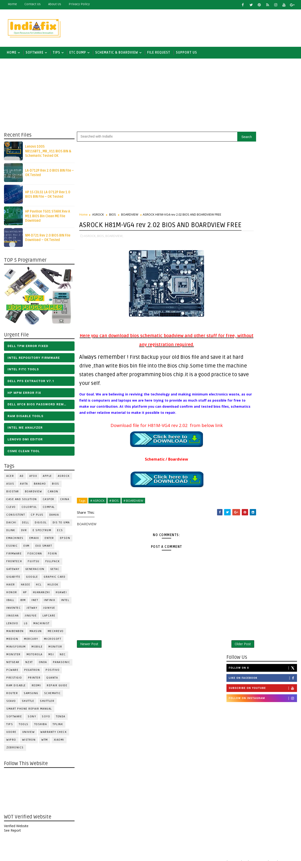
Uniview (28, 734)
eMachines (14, 540)
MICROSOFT (52, 641)
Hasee (25, 587)
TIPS (56, 54)
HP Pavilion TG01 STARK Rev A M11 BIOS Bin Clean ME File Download (47, 218)
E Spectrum (41, 532)
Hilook (52, 587)
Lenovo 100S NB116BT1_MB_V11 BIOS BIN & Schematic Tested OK (48, 153)
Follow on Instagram (263, 178)
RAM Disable (15, 688)
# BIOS (113, 519)
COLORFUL (28, 509)
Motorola (34, 657)
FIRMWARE (13, 556)
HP (25, 594)
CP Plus (36, 517)
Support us (186, 54)
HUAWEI (60, 594)
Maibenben (14, 633)
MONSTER (13, 657)
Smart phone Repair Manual (28, 711)
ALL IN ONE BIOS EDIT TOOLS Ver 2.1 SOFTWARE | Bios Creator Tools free (272, 780)
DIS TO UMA (60, 525)
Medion (12, 641)
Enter (49, 540)
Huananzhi (41, 594)
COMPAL (48, 509)
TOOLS (23, 726)
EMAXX (34, 540)
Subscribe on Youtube (263, 168)
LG (25, 626)
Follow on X (263, 148)
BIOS (55, 486)
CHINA (64, 501)
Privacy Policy (78, 4)
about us (54, 4)
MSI (51, 657)
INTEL (65, 602)
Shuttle (27, 703)
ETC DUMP (77, 54)
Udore (11, 734)
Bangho (39, 486)
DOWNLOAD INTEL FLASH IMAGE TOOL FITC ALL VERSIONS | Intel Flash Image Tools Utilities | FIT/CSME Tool (257, 738)
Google (31, 579)
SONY (31, 719)
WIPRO (11, 742)
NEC (62, 657)
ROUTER (11, 695)
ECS (60, 532)
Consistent (15, 517)
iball (10, 602)
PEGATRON (31, 672)
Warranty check (53, 734)
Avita (24, 486)
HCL (38, 587)
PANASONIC (61, 664)
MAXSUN (35, 633)
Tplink (57, 726)
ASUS (10, 486)
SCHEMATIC (52, 695)
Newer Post (89, 663)
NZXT (28, 664)
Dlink (10, 532)
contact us (32, 4)
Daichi (11, 525)
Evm (26, 548)
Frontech (13, 563)
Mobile (36, 649)
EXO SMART (43, 548)
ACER (9, 478)
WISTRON (28, 742)
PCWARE (12, 672)
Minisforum (15, 649)
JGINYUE (49, 610)
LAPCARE (48, 618)
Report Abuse (238, 816)
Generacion (34, 571)
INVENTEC (13, 610)
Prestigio (14, 680)
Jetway (31, 610)
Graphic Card (54, 579)
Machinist (41, 626)
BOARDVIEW (33, 494)
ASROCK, (89, 248)
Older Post (211, 663)
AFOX (32, 478)
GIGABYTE (13, 579)
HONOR (11, 594)
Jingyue (30, 618)
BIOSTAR (12, 494)
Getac (54, 571)
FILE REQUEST (158, 54)
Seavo (11, 703)
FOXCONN (34, 556)
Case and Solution (21, 501)
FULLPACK (52, 563)
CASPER (48, 501)
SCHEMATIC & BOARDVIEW (116, 54)
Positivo (52, 672)
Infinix (49, 602)
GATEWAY (12, 571)
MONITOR (55, 649)
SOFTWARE (34, 54)
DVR (24, 532)
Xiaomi (58, 742)
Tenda (60, 719)
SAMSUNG (30, 695)
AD (21, 478)
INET (34, 602)
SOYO (45, 719)
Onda (42, 664)
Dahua (54, 517)
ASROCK (63, 478)
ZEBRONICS (14, 750)
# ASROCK (97, 519)
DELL (25, 525)
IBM (22, 602)
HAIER (10, 587)
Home (11, 4)
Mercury (31, 641)
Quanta (51, 680)
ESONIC (11, 548)
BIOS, (100, 248)
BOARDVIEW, (114, 248)
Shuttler (47, 703)
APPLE (46, 478)
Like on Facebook (263, 158)
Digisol (40, 525)
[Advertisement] (211, 27)
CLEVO (10, 509)
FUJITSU (33, 563)
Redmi (36, 688)
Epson (64, 540)
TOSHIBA (40, 726)
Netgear (12, 664)
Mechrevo (55, 633)
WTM (44, 742)
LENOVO (12, 626)
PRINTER (34, 680)
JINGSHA (12, 618)
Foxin (52, 556)
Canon (52, 494)
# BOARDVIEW (133, 519)
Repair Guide (56, 688)
